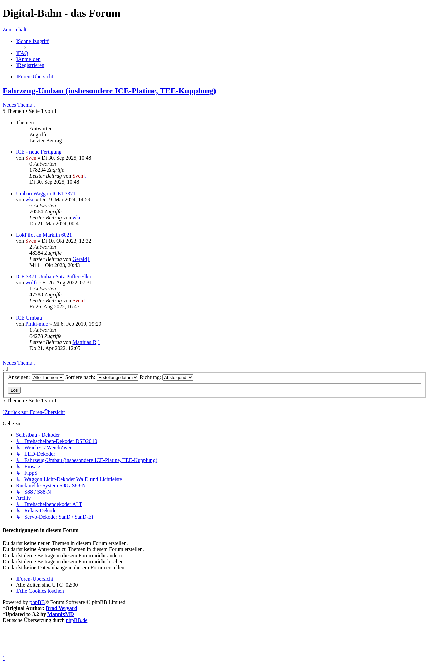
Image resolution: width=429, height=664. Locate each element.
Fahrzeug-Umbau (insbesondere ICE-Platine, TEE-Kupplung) (109, 90)
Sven (30, 158)
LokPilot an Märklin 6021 (44, 235)
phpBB (37, 602)
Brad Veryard (61, 608)
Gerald (79, 259)
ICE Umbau (29, 318)
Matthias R (84, 342)
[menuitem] (22, 53)
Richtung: (166, 377)
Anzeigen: (36, 377)
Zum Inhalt (15, 29)
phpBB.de (76, 620)
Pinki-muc (36, 324)
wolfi (31, 282)
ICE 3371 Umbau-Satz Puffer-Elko (53, 276)
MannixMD (60, 614)
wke (30, 199)
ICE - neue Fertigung (39, 152)
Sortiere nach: (101, 377)
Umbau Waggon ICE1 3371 (46, 193)
